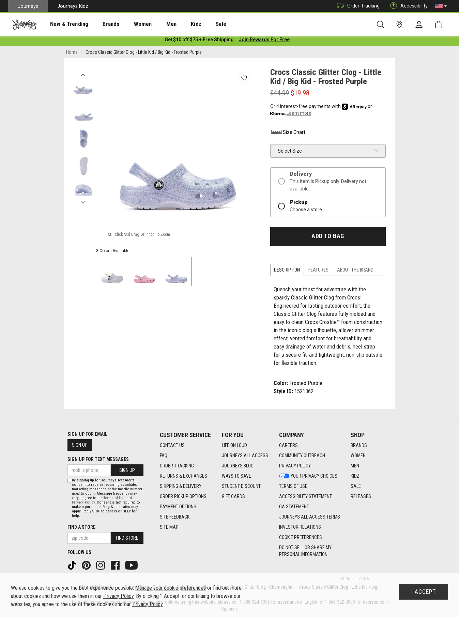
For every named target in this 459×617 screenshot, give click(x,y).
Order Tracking (357, 6)
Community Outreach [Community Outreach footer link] (302, 456)
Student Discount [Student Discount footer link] (241, 486)
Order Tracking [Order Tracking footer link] (177, 466)
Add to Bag (327, 237)
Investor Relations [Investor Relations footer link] (300, 527)
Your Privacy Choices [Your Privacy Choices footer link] (308, 476)
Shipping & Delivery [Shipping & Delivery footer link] (180, 486)
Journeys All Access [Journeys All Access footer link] (245, 456)
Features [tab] (318, 271)
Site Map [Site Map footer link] (169, 527)
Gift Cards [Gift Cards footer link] (233, 496)
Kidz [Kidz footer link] (355, 476)
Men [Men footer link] (355, 466)
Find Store (127, 538)
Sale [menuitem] (197, 24)
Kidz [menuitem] (175, 24)
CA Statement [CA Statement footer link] (294, 507)
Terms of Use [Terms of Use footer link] (293, 486)
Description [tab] (287, 271)
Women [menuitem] (128, 24)
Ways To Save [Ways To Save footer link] (236, 476)
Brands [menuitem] (100, 24)
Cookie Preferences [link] (300, 537)
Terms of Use (114, 498)
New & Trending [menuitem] (63, 24)
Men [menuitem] (153, 24)
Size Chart (287, 133)
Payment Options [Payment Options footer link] (178, 507)
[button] (441, 6)
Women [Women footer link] (358, 456)
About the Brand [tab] (355, 271)
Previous (83, 74)
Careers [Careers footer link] (288, 445)
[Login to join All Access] (199, 40)
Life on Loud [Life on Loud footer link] (234, 445)
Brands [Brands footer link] (359, 445)
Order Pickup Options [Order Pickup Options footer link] (183, 496)
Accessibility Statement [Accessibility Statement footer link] (305, 496)
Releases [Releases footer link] (361, 496)
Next (83, 202)
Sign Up (80, 445)
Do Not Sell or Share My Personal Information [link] (305, 551)
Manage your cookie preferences (170, 588)
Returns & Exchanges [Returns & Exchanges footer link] (183, 476)
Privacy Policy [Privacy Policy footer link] (295, 466)
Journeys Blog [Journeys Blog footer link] (238, 466)
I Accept (423, 591)
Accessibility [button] (407, 6)
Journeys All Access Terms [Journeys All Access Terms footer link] (309, 517)
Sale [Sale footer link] (356, 486)
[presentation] (63, 24)
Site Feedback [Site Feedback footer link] (174, 517)
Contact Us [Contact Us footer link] (172, 445)
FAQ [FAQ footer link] (163, 456)
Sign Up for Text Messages (98, 459)
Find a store (81, 527)
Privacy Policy (83, 502)
